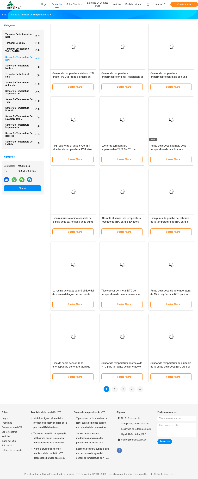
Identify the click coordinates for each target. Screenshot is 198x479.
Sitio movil (7, 445)
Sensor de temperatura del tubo (22, 100)
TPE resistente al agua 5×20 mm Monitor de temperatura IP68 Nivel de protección (72, 149)
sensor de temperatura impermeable (22, 126)
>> (140, 389)
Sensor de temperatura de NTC (22, 58)
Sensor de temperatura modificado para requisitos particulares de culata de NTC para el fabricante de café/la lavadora (91, 438)
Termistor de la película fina (22, 75)
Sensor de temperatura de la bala (22, 143)
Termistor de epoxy (22, 43)
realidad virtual (133, 4)
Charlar (22, 188)
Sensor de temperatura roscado (22, 109)
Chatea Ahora (184, 4)
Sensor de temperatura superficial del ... (22, 92)
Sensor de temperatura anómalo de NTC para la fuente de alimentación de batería (121, 367)
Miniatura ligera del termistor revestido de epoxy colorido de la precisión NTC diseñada (50, 423)
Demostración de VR (12, 427)
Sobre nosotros (9, 432)
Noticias (6, 436)
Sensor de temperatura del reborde (22, 134)
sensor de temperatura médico (22, 67)
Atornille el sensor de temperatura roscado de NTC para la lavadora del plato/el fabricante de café (121, 222)
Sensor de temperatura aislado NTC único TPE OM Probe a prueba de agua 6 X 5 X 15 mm (73, 77)
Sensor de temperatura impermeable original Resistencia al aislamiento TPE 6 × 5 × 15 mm (122, 77)
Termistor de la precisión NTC (22, 35)
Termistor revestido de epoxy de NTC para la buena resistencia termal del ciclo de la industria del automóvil (49, 438)
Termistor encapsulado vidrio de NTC (22, 50)
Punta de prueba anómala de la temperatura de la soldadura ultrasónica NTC (168, 149)
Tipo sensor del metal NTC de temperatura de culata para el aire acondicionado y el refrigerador (120, 294)
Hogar (5, 418)
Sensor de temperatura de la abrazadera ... (22, 117)
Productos (7, 422)
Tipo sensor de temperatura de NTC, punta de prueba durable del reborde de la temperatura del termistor (93, 423)
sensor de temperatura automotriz (22, 83)
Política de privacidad (12, 450)
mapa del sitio (9, 441)
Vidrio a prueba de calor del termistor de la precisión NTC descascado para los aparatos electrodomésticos (48, 453)
